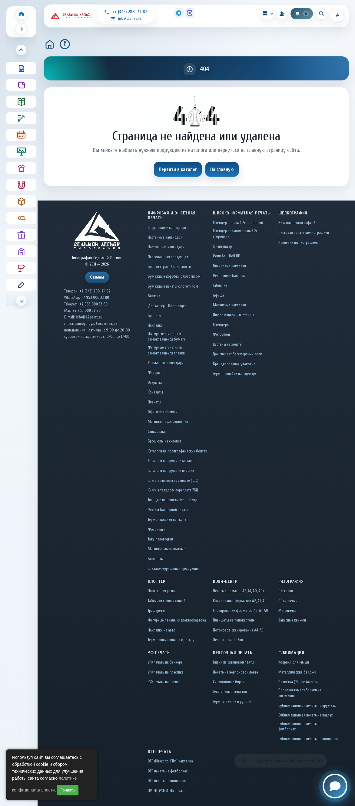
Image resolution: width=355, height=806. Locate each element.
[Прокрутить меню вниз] (21, 300)
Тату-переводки (160, 539)
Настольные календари (166, 247)
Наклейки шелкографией (298, 242)
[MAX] (189, 13)
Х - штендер (222, 246)
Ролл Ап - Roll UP (226, 256)
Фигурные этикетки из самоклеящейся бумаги (167, 336)
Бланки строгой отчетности (169, 266)
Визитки (154, 296)
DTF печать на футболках (167, 771)
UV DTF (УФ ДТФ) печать (166, 790)
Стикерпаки (157, 431)
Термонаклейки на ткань (167, 519)
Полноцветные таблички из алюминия (299, 693)
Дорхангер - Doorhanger (167, 306)
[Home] (21, 14)
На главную (222, 169)
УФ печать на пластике (166, 672)
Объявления (287, 601)
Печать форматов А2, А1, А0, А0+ (238, 591)
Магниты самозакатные (166, 549)
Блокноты (156, 558)
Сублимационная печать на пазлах (305, 715)
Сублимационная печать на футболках (299, 726)
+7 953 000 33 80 (95, 297)
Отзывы (97, 277)
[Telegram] (179, 13)
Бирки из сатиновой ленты (233, 662)
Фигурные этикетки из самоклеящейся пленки (166, 350)
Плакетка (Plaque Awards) (298, 682)
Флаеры (154, 372)
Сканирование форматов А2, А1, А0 (240, 610)
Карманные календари (166, 363)
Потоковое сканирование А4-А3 (238, 630)
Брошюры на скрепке (164, 441)
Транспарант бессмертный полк (237, 354)
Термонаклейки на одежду (234, 373)
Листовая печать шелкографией (303, 232)
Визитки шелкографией (296, 222)
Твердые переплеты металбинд (172, 500)
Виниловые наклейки (229, 266)
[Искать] (321, 14)
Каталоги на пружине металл (171, 460)
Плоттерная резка (162, 591)
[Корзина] (301, 13)
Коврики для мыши (293, 662)
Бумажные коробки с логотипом (174, 276)
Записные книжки (292, 620)
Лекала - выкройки (228, 640)
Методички (287, 610)
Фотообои (221, 334)
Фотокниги (156, 529)
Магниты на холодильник (168, 421)
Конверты (155, 392)
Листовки (285, 591)
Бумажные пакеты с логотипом (173, 286)
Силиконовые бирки (228, 682)
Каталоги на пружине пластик (171, 470)
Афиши (218, 295)
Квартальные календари (167, 227)
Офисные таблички (163, 412)
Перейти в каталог (178, 169)
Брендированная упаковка (234, 364)
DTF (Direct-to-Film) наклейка (170, 761)
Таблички (220, 285)
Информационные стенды (233, 315)
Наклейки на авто (161, 630)
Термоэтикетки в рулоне (232, 701)
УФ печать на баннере (165, 662)
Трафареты (156, 610)
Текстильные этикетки (230, 691)
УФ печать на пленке (164, 682)
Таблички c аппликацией (166, 601)
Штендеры (221, 324)
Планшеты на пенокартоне (234, 620)
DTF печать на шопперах (167, 780)
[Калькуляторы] (267, 13)
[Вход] (282, 13)
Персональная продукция (168, 257)
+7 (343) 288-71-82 (95, 291)
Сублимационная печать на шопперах (308, 738)
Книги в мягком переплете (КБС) (173, 480)
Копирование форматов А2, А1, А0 (240, 601)
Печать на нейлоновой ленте (235, 672)
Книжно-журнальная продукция (173, 568)
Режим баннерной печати (168, 509)
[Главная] (50, 44)
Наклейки (155, 325)
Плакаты (154, 402)
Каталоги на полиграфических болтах (177, 451)
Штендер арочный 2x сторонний (238, 222)
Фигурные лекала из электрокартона (177, 620)
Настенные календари (165, 237)
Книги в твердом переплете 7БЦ (173, 490)
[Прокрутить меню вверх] (21, 50)
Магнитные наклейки (229, 305)
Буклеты (154, 315)
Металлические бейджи (297, 672)
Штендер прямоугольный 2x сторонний (235, 234)
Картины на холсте (227, 344)
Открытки (155, 382)
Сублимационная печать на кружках (307, 705)
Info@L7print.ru (89, 317)
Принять (68, 790)
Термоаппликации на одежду (171, 640)
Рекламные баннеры (229, 275)
